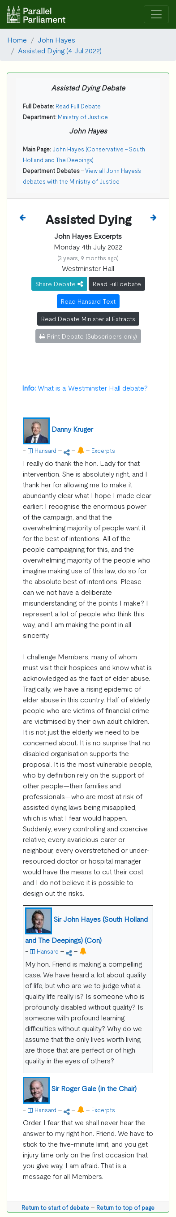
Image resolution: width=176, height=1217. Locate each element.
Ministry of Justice (83, 116)
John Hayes (56, 39)
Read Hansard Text (88, 301)
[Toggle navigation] (156, 14)
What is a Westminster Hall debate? (85, 387)
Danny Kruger (72, 429)
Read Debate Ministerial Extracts (88, 318)
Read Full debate (117, 283)
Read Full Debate (78, 106)
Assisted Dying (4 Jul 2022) (60, 50)
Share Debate (59, 283)
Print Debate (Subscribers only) (88, 335)
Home (17, 39)
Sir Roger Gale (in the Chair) (94, 1088)
